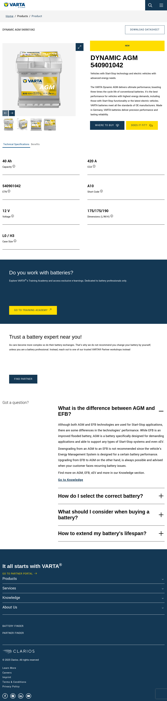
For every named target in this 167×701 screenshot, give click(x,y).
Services (9, 588)
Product (37, 16)
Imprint (6, 677)
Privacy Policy (11, 686)
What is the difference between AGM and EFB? (106, 411)
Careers (7, 672)
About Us (9, 607)
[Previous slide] (5, 113)
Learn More (9, 668)
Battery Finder (12, 626)
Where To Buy (107, 125)
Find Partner (23, 379)
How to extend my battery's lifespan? (102, 533)
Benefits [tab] (35, 144)
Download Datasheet (144, 29)
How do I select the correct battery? (100, 496)
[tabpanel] (83, 201)
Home (10, 16)
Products (9, 579)
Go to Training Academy (31, 310)
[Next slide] (12, 113)
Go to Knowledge (70, 480)
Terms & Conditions (14, 682)
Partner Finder (13, 633)
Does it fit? (142, 125)
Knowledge (11, 598)
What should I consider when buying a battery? (103, 514)
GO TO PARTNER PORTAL (17, 573)
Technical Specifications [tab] (16, 144)
